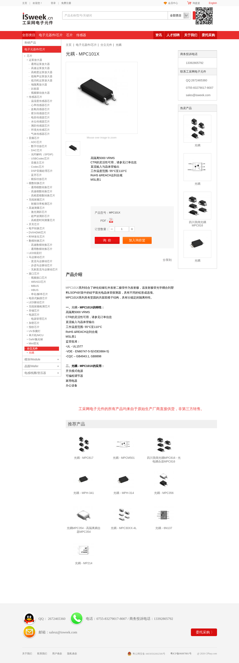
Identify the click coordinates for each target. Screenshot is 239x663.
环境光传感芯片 (39, 129)
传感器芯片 (35, 96)
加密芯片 (34, 322)
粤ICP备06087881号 (181, 653)
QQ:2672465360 (196, 80)
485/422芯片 (37, 281)
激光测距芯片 (38, 211)
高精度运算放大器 (41, 72)
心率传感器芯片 (39, 105)
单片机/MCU (36, 335)
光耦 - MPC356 (164, 493)
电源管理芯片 (38, 318)
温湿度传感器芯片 (41, 101)
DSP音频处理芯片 (41, 170)
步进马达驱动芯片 (41, 265)
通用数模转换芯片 (41, 248)
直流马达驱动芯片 (41, 261)
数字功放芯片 (38, 146)
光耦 (118, 44)
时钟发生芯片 (37, 236)
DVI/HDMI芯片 (37, 232)
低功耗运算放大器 (41, 80)
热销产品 (30, 42)
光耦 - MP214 (83, 563)
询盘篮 (196, 3)
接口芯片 (34, 273)
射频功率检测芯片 (41, 203)
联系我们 (42, 653)
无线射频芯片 (37, 199)
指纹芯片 (34, 327)
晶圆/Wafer (31, 366)
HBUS (34, 290)
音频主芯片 (37, 162)
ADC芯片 (35, 142)
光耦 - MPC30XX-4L (124, 528)
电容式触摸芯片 (38, 298)
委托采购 (208, 35)
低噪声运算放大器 (41, 76)
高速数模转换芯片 (41, 244)
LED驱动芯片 (37, 302)
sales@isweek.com (198, 95)
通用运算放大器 (39, 64)
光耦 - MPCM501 (124, 457)
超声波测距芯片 (39, 216)
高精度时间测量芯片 (42, 220)
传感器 (81, 35)
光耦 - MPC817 (84, 457)
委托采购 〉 (205, 632)
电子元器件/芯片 (51, 35)
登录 (53, 3)
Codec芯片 (36, 166)
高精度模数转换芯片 (42, 195)
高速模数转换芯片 (41, 191)
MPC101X (72, 287)
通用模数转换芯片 (41, 187)
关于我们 (190, 35)
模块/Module (32, 359)
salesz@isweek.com (63, 632)
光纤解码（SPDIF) (41, 154)
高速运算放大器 (39, 68)
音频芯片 (34, 138)
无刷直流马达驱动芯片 (43, 269)
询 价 (107, 240)
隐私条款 (72, 653)
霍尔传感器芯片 (39, 113)
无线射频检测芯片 (39, 306)
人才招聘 (173, 35)
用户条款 (57, 653)
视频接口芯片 (38, 277)
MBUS (34, 285)
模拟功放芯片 (38, 179)
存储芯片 (34, 310)
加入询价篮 (137, 240)
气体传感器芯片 (39, 133)
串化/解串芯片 (38, 294)
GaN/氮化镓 (36, 339)
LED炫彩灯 (35, 253)
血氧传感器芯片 (39, 109)
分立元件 (106, 44)
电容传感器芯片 (39, 117)
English (213, 3)
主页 (24, 3)
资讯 (158, 35)
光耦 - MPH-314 (123, 493)
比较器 (34, 88)
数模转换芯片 (37, 240)
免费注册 (66, 3)
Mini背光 (34, 343)
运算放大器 (35, 59)
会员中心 (173, 3)
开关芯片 (34, 224)
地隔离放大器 (38, 84)
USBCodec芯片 (39, 158)
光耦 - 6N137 (163, 528)
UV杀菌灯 (34, 331)
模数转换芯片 (37, 183)
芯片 (69, 35)
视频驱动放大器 (39, 92)
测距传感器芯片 (39, 125)
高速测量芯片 (37, 207)
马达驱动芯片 (37, 257)
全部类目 (28, 35)
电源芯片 (34, 314)
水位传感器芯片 (39, 121)
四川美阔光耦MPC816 (197, 223)
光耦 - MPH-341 (83, 493)
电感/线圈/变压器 (35, 373)
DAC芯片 (35, 150)
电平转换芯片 (37, 228)
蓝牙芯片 (35, 174)
